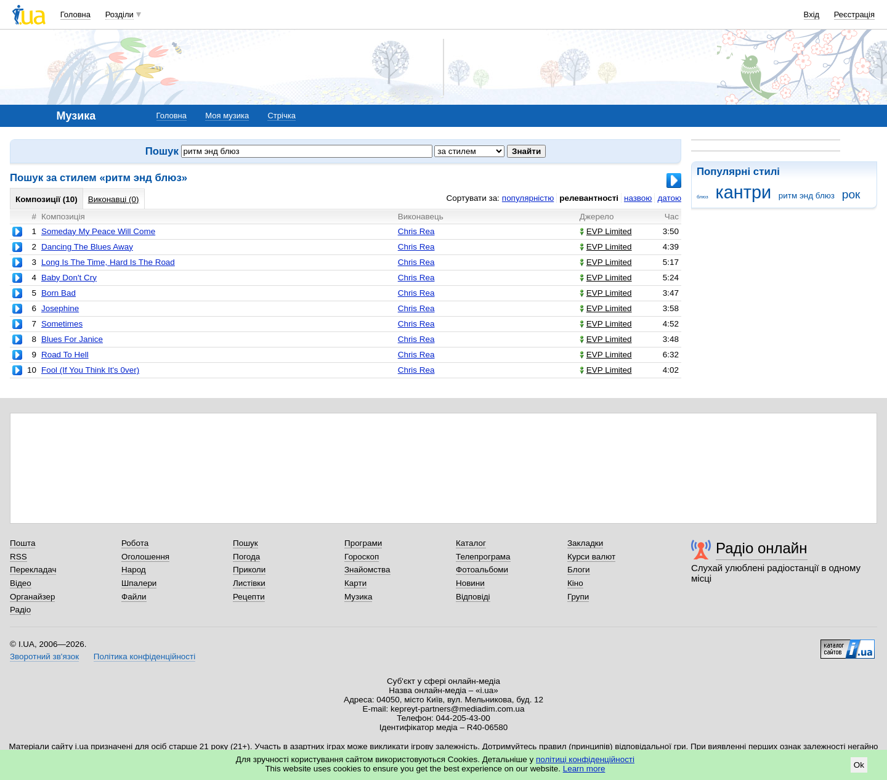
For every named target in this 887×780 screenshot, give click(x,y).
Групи (578, 596)
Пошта (22, 543)
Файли (134, 596)
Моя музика (227, 115)
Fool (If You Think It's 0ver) (90, 370)
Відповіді (473, 596)
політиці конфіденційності (585, 759)
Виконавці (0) (113, 199)
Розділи (119, 14)
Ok (859, 765)
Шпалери (138, 583)
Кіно (575, 583)
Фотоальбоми (482, 569)
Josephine (60, 308)
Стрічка (281, 115)
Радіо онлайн (762, 548)
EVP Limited (606, 231)
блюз (702, 197)
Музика (358, 596)
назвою (638, 198)
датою (669, 198)
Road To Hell (65, 354)
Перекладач (33, 569)
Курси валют (591, 556)
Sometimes (62, 323)
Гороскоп (361, 556)
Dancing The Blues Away (87, 246)
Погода (246, 556)
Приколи (249, 569)
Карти (355, 583)
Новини (470, 583)
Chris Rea (416, 231)
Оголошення (145, 556)
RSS (18, 556)
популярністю (528, 198)
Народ (133, 569)
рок (851, 194)
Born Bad (58, 293)
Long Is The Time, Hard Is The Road (108, 262)
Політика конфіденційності (144, 656)
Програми (363, 543)
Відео (20, 583)
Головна (75, 14)
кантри (743, 192)
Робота (134, 543)
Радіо (20, 609)
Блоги (578, 569)
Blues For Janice (72, 339)
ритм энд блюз (807, 195)
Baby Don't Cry (69, 277)
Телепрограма (483, 556)
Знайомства (367, 569)
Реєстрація (854, 14)
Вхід (812, 14)
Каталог (471, 543)
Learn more (584, 768)
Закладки (585, 543)
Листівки (249, 583)
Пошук (245, 543)
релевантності (588, 198)
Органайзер (32, 596)
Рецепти (249, 596)
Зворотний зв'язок (44, 656)
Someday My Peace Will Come (98, 231)
